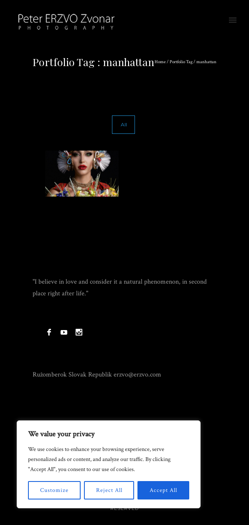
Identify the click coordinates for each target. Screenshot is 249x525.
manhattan (206, 62)
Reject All (109, 490)
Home (160, 62)
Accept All (163, 490)
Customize (54, 490)
